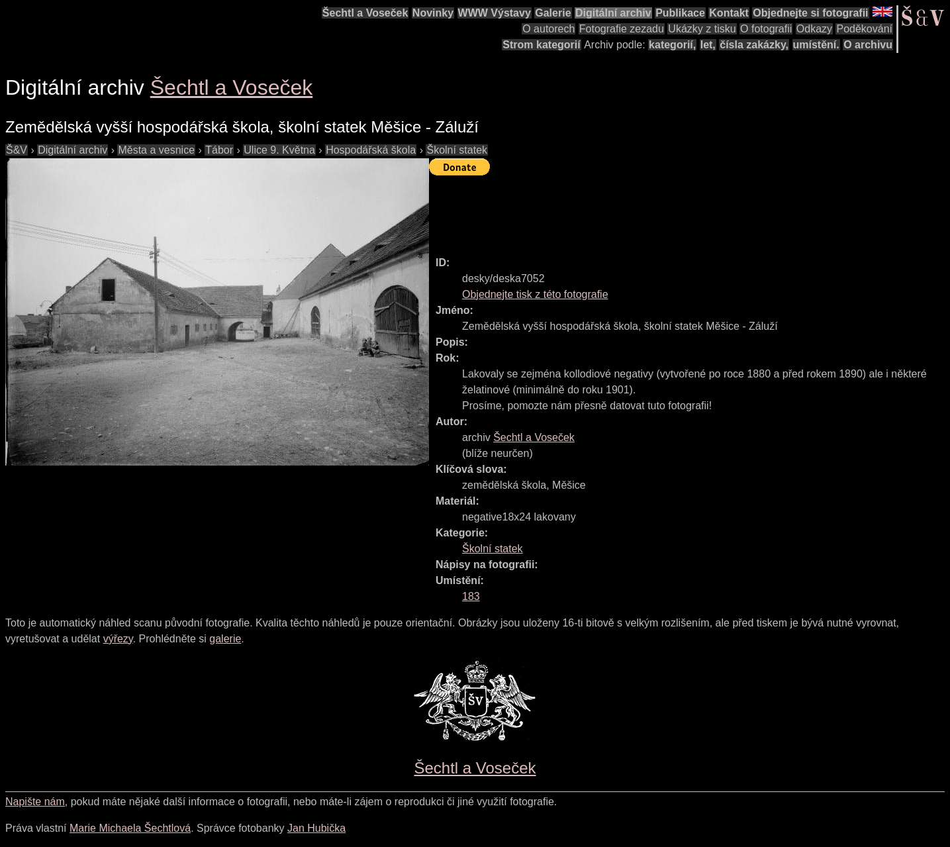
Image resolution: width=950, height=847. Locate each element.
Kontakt (729, 13)
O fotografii (766, 28)
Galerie (553, 13)
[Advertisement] (670, 210)
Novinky (432, 13)
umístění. (816, 44)
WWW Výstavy (494, 13)
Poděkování (864, 28)
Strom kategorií (541, 44)
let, (708, 44)
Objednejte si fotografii (810, 13)
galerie (225, 638)
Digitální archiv (613, 13)
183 (471, 596)
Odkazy (814, 28)
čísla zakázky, (754, 44)
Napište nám (35, 801)
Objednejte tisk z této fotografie (535, 294)
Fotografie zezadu (621, 28)
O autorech (548, 28)
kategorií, (672, 44)
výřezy (118, 638)
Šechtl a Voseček (365, 13)
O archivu (867, 44)
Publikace (680, 13)
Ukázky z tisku (702, 28)
